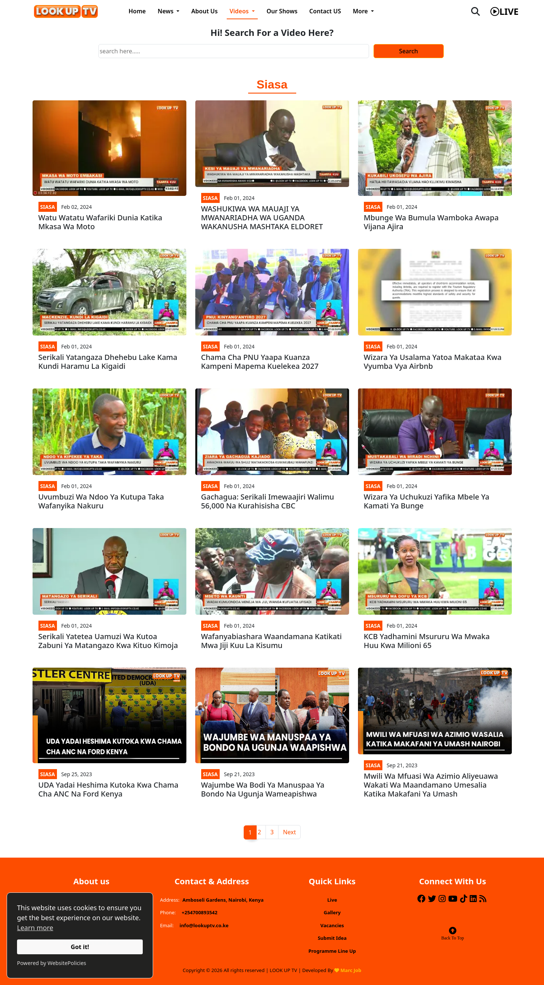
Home (137, 11)
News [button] (166, 11)
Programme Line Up (332, 951)
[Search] (233, 51)
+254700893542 (199, 912)
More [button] (361, 11)
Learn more (35, 927)
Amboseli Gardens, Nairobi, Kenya (222, 899)
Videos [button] (240, 11)
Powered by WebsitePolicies (51, 962)
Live (332, 899)
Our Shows (282, 11)
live (504, 11)
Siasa (47, 206)
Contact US (325, 11)
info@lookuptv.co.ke (204, 925)
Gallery (332, 912)
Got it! (80, 947)
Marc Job (351, 970)
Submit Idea (332, 938)
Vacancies (332, 925)
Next (289, 832)
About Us (204, 11)
